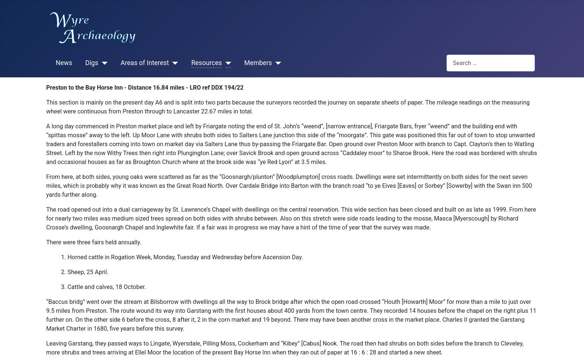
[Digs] (103, 63)
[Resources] (226, 63)
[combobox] (491, 63)
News (64, 63)
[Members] (276, 63)
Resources (206, 63)
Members (258, 63)
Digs (91, 63)
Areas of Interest (145, 63)
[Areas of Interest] (173, 63)
